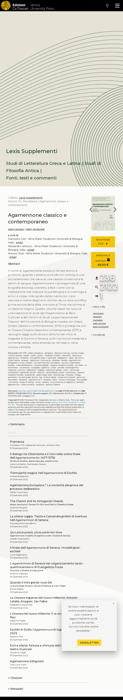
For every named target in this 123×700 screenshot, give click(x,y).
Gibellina (45, 368)
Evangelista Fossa (38, 358)
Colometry (66, 355)
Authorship (70, 372)
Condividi (98, 335)
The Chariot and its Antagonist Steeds (36, 501)
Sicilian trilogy (77, 353)
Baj (40, 377)
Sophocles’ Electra (28, 372)
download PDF (103, 241)
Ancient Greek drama (28, 377)
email (19, 242)
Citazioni (15, 677)
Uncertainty (24, 368)
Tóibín (54, 380)
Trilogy (78, 375)
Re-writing (13, 382)
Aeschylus (34, 360)
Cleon (65, 370)
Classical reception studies (62, 365)
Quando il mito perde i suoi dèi (31, 582)
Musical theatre (15, 355)
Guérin (40, 355)
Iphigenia (48, 353)
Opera (33, 355)
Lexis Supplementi (31, 197)
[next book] (115, 210)
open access (16, 229)
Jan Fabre (79, 365)
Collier (53, 368)
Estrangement (72, 368)
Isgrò (71, 358)
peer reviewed (35, 229)
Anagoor (25, 360)
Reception (23, 380)
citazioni (97, 316)
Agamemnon (75, 360)
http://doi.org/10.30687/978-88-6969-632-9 (36, 391)
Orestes (29, 363)
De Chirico (79, 358)
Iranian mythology (67, 380)
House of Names (26, 382)
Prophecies (30, 375)
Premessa (17, 441)
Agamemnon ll (35, 380)
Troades (11, 365)
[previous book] (91, 210)
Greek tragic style (44, 375)
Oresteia (47, 380)
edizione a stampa (102, 260)
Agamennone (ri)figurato (27, 661)
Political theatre (53, 385)
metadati (98, 320)
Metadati (15, 688)
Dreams (40, 372)
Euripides (35, 368)
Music (38, 382)
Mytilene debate (41, 365)
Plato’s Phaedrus (35, 353)
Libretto (64, 360)
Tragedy (41, 370)
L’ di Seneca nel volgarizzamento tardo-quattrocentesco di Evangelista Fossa (46, 565)
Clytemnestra (14, 360)
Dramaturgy (59, 375)
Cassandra (51, 358)
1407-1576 (22, 353)
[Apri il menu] (117, 5)
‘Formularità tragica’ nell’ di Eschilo (43, 473)
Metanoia (12, 370)
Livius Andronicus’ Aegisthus (62, 382)
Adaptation (62, 358)
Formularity (46, 360)
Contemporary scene (55, 372)
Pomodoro (12, 377)
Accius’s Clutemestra (71, 363)
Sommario (16, 424)
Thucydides (82, 380)
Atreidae (56, 360)
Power (26, 355)
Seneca (45, 382)
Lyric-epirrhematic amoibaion (47, 363)
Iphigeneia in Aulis (16, 363)
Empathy (24, 358)
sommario (98, 313)
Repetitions (31, 370)
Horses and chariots (66, 377)
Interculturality (28, 385)
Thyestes (69, 375)
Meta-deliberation (24, 365)
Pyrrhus (21, 370)
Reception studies (52, 355)
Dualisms (40, 385)
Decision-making (62, 353)
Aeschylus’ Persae (54, 370)
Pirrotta (61, 368)
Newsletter (89, 642)
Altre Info (98, 307)
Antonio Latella (50, 377)
